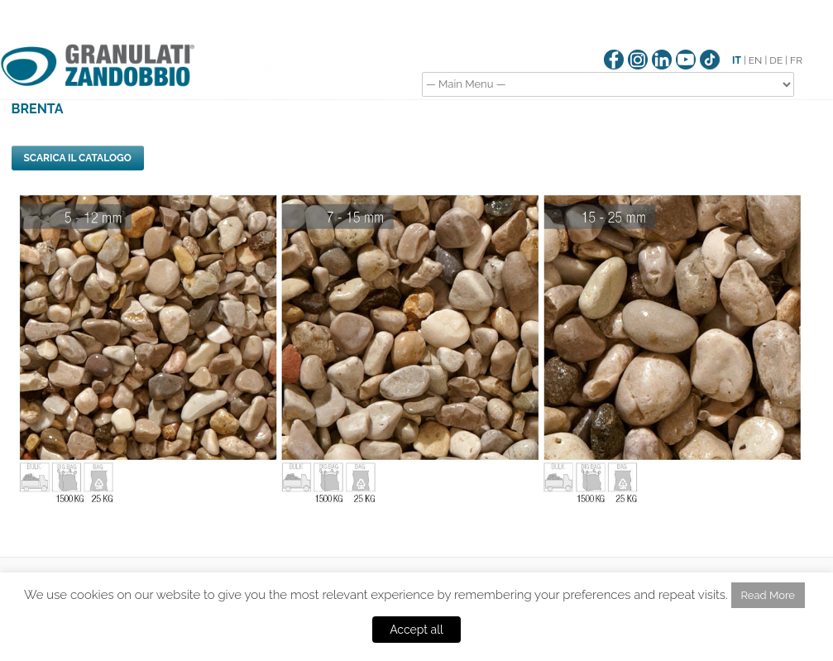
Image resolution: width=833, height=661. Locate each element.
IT (736, 60)
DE (776, 60)
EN (756, 60)
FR (796, 60)
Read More (768, 595)
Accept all (416, 629)
